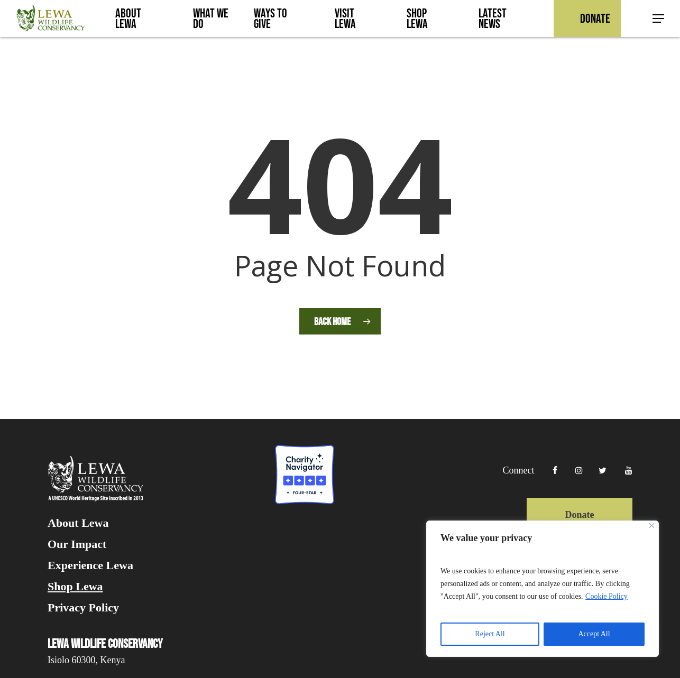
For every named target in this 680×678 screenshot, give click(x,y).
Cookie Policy (606, 596)
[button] (659, 18)
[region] (542, 589)
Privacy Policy (83, 608)
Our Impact (77, 544)
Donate (579, 514)
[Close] (651, 525)
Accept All (594, 634)
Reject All (489, 634)
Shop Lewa (75, 586)
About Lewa (78, 523)
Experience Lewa (90, 565)
